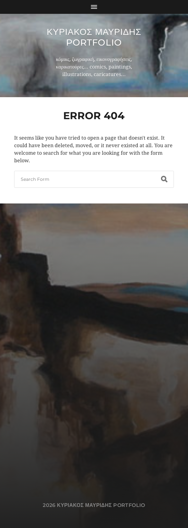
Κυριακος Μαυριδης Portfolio (94, 37)
